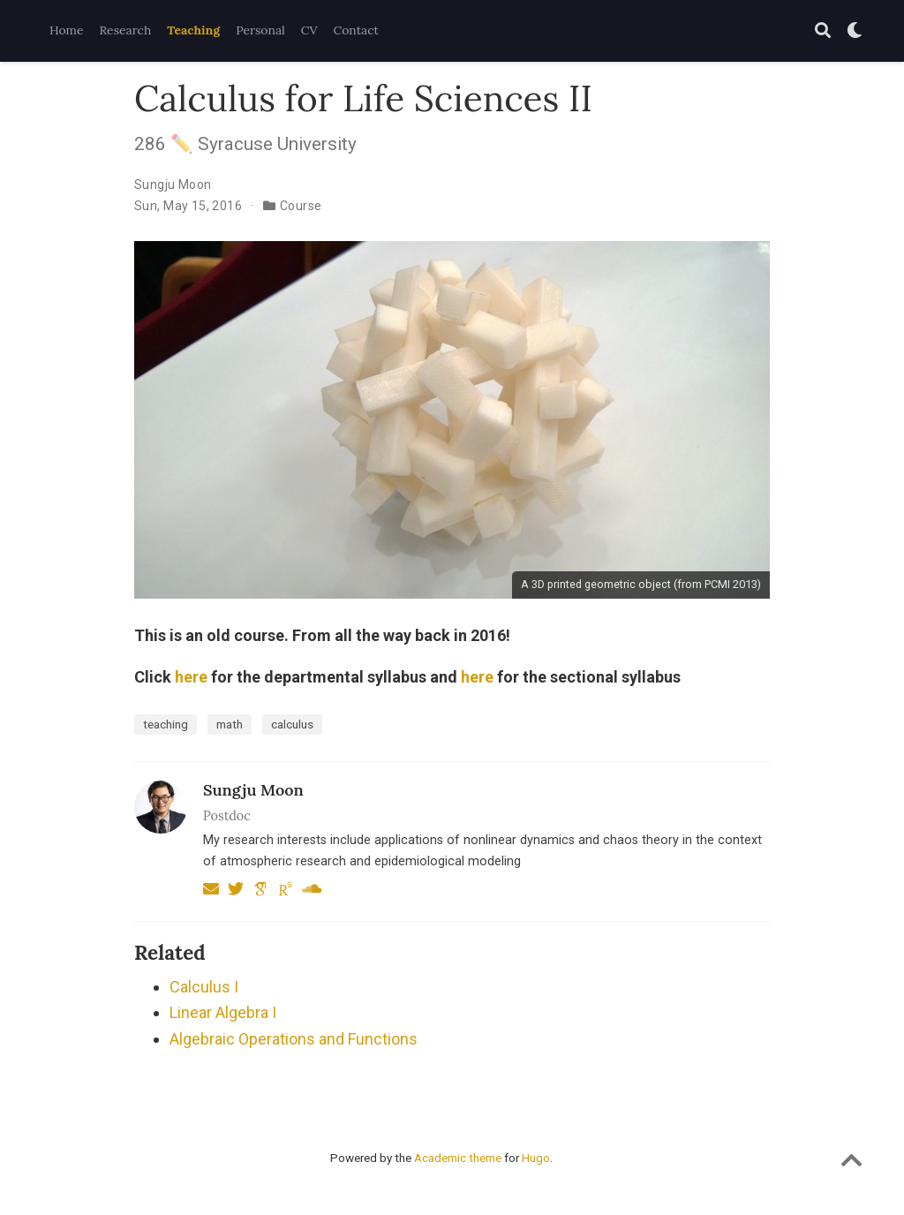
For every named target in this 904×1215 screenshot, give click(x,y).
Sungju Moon (173, 184)
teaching (165, 724)
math (229, 724)
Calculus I (204, 986)
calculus (292, 724)
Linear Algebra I (223, 1012)
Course (301, 206)
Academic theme (457, 1158)
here (191, 677)
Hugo (536, 1158)
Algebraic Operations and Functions (294, 1039)
